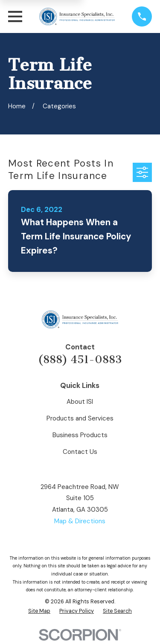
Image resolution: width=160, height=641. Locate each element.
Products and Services (80, 418)
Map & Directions (79, 521)
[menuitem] (39, 611)
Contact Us (80, 451)
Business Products (80, 435)
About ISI (80, 401)
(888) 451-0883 (80, 360)
